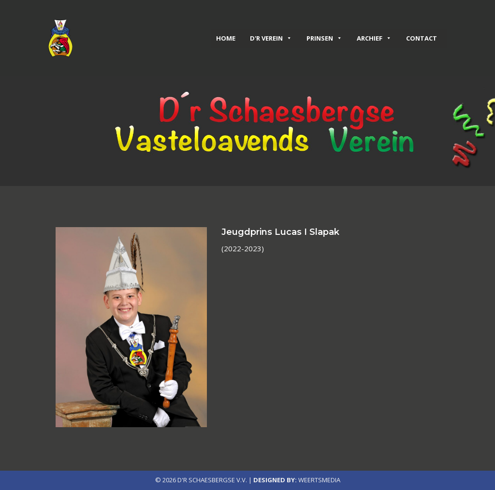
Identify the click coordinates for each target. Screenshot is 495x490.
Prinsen (324, 38)
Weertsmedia (319, 480)
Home (225, 38)
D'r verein (271, 38)
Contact (421, 38)
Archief (374, 38)
